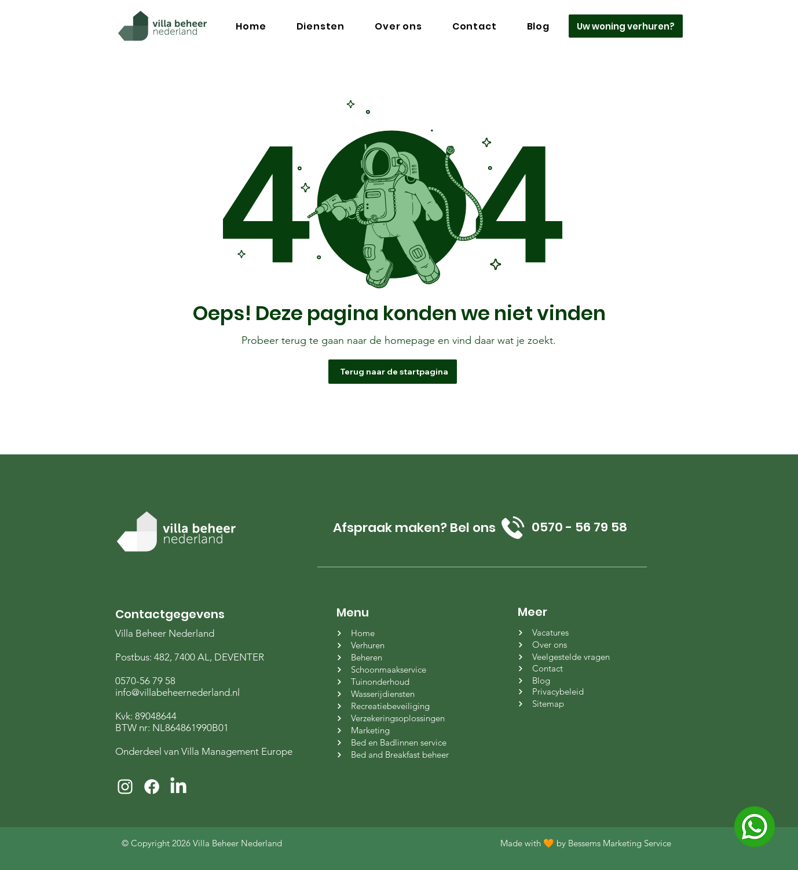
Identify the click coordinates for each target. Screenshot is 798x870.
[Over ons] (576, 644)
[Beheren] (395, 657)
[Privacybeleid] (576, 691)
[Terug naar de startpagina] (392, 371)
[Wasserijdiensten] (395, 693)
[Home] (395, 632)
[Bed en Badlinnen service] (395, 742)
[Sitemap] (576, 703)
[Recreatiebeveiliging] (395, 705)
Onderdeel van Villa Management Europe (203, 751)
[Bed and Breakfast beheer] (395, 754)
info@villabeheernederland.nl (177, 692)
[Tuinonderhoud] (395, 681)
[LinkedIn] (178, 786)
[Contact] (576, 668)
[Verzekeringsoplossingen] (395, 718)
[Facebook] (152, 786)
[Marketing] (395, 730)
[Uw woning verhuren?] (626, 26)
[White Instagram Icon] (125, 786)
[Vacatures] (576, 632)
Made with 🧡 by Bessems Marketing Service (585, 843)
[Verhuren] (395, 645)
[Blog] (576, 680)
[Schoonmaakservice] (395, 669)
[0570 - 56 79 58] (579, 527)
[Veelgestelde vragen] (576, 656)
